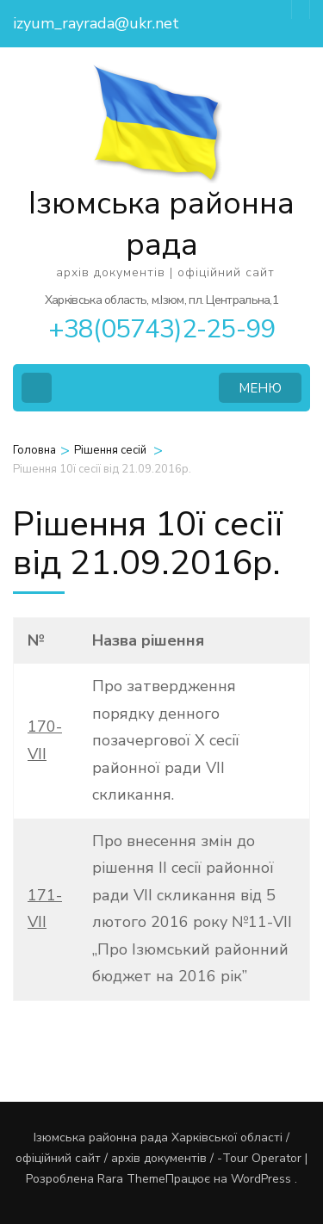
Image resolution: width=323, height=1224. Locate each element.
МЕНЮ (260, 388)
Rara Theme (131, 1179)
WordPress (261, 1179)
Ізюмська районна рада (161, 224)
